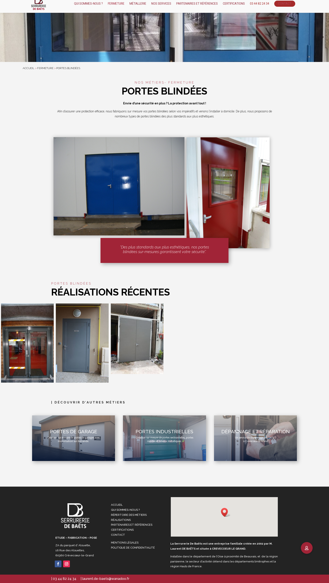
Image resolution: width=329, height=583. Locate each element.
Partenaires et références (131, 524)
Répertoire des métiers (129, 514)
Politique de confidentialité (133, 547)
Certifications (122, 529)
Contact (118, 534)
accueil (28, 68)
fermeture (45, 68)
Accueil (117, 504)
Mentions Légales (124, 542)
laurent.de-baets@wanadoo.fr (105, 579)
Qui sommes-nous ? (125, 509)
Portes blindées (68, 68)
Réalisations (121, 519)
